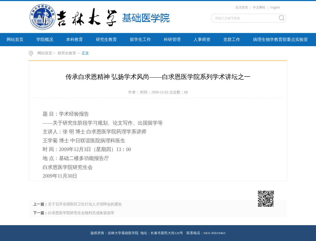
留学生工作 (140, 39)
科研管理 (172, 39)
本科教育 (74, 39)
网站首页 (15, 39)
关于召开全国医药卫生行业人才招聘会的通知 (85, 204)
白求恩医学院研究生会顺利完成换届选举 (81, 213)
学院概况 (44, 39)
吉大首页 (241, 7)
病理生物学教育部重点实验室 (280, 39)
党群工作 (231, 39)
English (275, 7)
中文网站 (259, 7)
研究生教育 (106, 39)
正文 (85, 53)
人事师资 (202, 39)
